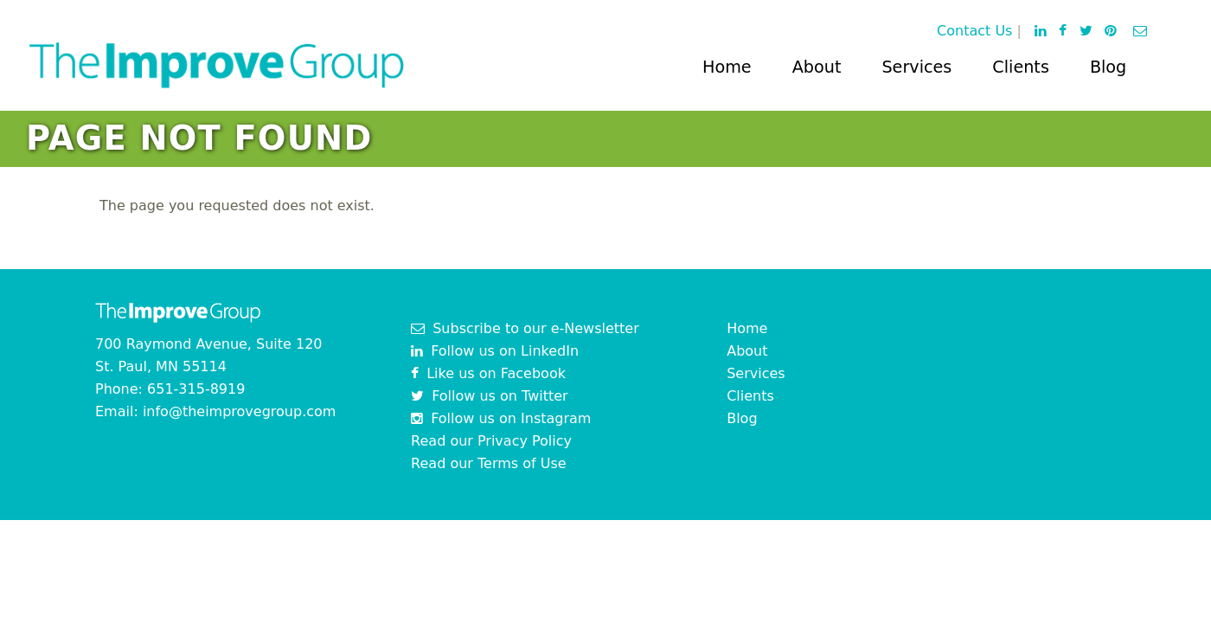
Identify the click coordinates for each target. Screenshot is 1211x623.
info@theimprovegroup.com (239, 411)
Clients (1020, 67)
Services (916, 67)
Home (727, 67)
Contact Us (974, 30)
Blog (1108, 67)
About (817, 67)
